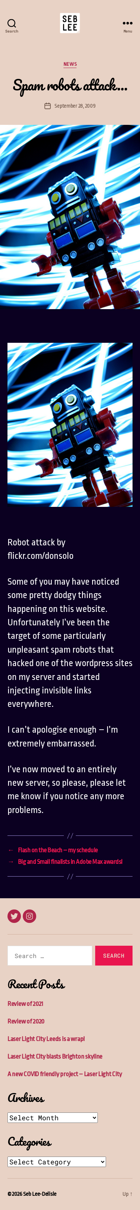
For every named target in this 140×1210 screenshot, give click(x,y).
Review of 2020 (25, 1021)
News (70, 64)
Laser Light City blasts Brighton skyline (54, 1056)
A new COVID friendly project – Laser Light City (64, 1074)
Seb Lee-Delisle (39, 1194)
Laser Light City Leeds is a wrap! (46, 1039)
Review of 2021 (25, 1003)
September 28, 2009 (75, 106)
